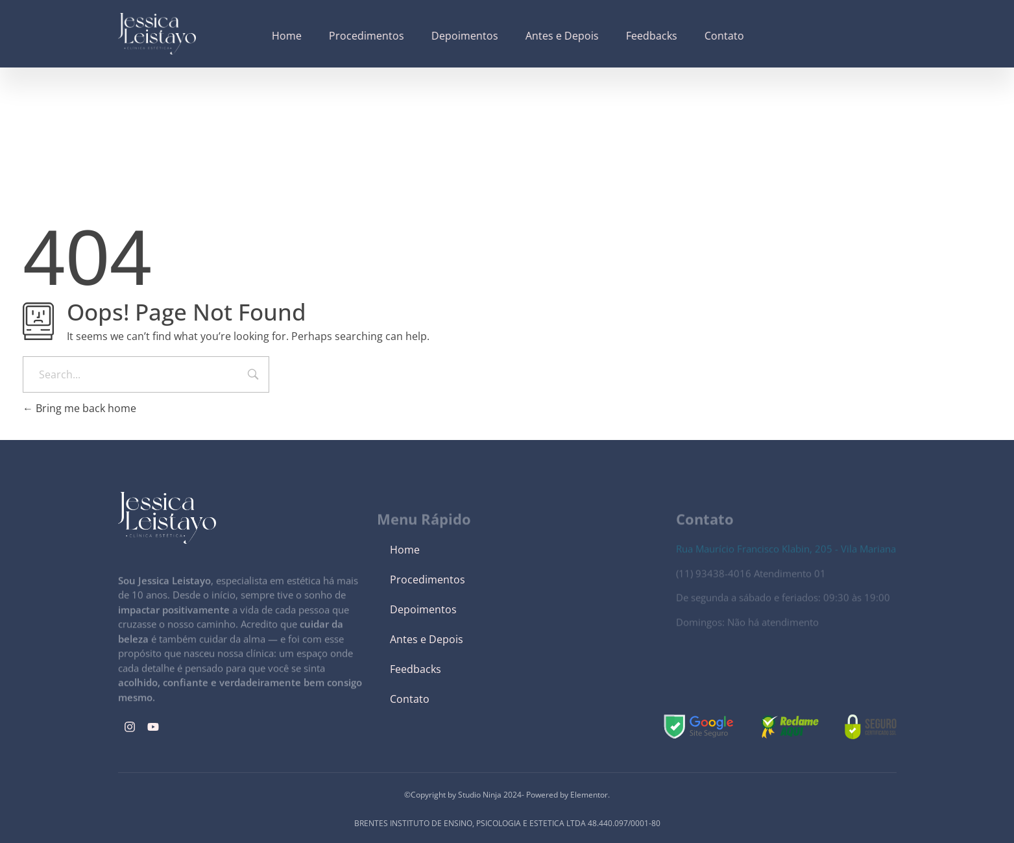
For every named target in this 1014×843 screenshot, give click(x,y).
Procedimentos (427, 579)
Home (405, 550)
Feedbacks (415, 669)
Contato (409, 699)
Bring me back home (79, 408)
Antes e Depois (426, 639)
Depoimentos (423, 609)
